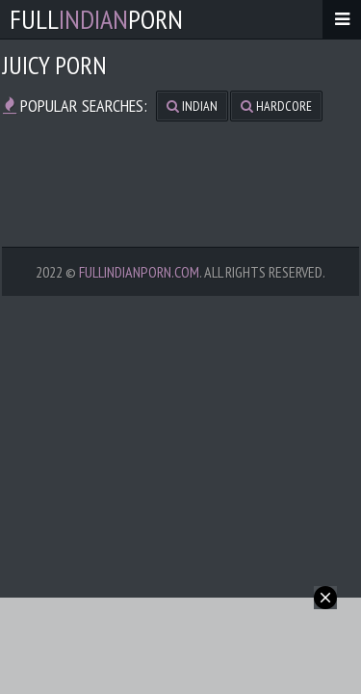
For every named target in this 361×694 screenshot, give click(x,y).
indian (192, 106)
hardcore (276, 106)
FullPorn (96, 19)
